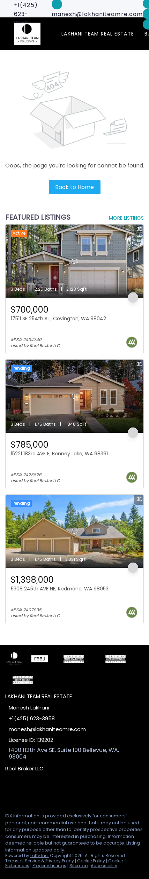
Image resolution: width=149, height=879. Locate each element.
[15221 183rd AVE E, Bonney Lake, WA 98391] (74, 396)
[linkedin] (22, 791)
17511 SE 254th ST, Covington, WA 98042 (58, 318)
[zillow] (36, 791)
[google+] (50, 791)
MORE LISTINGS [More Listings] (126, 217)
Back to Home (74, 187)
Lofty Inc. (39, 855)
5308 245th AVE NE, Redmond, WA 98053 (60, 588)
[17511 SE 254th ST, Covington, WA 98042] (74, 261)
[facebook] (8, 791)
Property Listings (49, 866)
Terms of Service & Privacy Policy (39, 861)
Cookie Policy (91, 861)
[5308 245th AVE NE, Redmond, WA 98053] (74, 531)
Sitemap (78, 866)
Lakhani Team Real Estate (97, 33)
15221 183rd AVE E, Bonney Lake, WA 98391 (59, 453)
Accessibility (104, 866)
